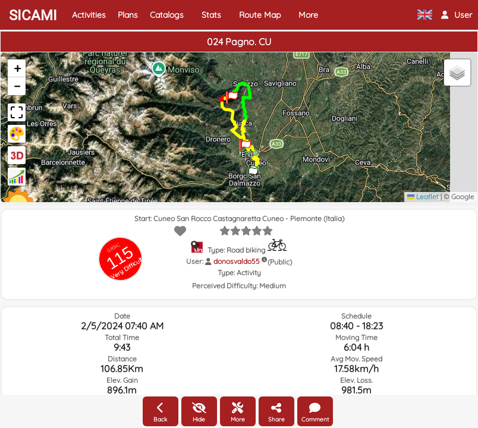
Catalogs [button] (167, 15)
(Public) (280, 261)
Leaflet (423, 196)
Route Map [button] (260, 15)
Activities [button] (89, 15)
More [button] (308, 15)
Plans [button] (128, 15)
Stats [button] (211, 15)
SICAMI (33, 15)
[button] (456, 15)
